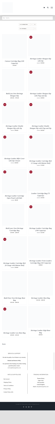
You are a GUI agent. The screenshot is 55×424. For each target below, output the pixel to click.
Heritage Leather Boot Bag (40, 298)
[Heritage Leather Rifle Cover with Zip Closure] (13, 135)
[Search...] (27, 18)
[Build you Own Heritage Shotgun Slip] (13, 70)
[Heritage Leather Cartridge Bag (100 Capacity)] (39, 204)
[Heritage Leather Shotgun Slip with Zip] (39, 35)
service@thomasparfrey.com (14, 367)
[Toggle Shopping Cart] (44, 7)
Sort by (24, 24)
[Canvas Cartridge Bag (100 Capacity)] (14, 35)
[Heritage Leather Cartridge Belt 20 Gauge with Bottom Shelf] (14, 237)
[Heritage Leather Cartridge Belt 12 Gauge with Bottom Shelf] (40, 135)
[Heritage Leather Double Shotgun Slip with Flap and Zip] (39, 102)
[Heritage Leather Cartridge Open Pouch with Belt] (14, 170)
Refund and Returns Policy (14, 360)
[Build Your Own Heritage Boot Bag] (14, 272)
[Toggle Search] (47, 7)
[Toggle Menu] (52, 7)
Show (23, 28)
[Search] (4, 18)
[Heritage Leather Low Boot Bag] (14, 307)
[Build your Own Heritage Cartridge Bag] (13, 204)
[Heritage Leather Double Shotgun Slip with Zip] (13, 102)
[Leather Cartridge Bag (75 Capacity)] (39, 170)
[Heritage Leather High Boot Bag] (39, 307)
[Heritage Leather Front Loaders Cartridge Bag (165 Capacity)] (39, 237)
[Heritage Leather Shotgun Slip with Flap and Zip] (39, 70)
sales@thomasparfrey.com (42, 386)
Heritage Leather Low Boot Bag (14, 333)
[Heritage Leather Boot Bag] (40, 272)
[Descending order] (35, 24)
